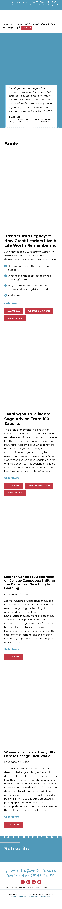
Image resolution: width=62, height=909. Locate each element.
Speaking (22, 895)
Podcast (37, 895)
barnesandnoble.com (39, 318)
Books (45, 895)
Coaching (13, 895)
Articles (30, 895)
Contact (26, 28)
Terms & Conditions (18, 905)
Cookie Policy (45, 905)
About (6, 895)
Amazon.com (13, 318)
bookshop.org (14, 325)
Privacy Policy (33, 905)
